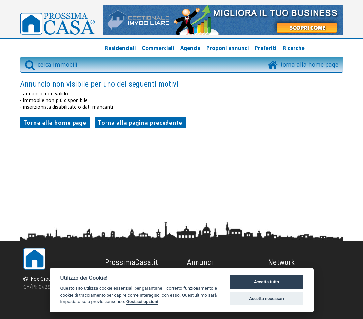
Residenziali (120, 48)
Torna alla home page (54, 122)
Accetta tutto (266, 281)
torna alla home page (309, 64)
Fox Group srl (46, 278)
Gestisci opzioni (142, 301)
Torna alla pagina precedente (140, 122)
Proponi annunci (227, 48)
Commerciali (158, 48)
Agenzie (190, 48)
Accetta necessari (266, 298)
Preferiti (266, 48)
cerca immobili (51, 64)
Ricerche (294, 48)
